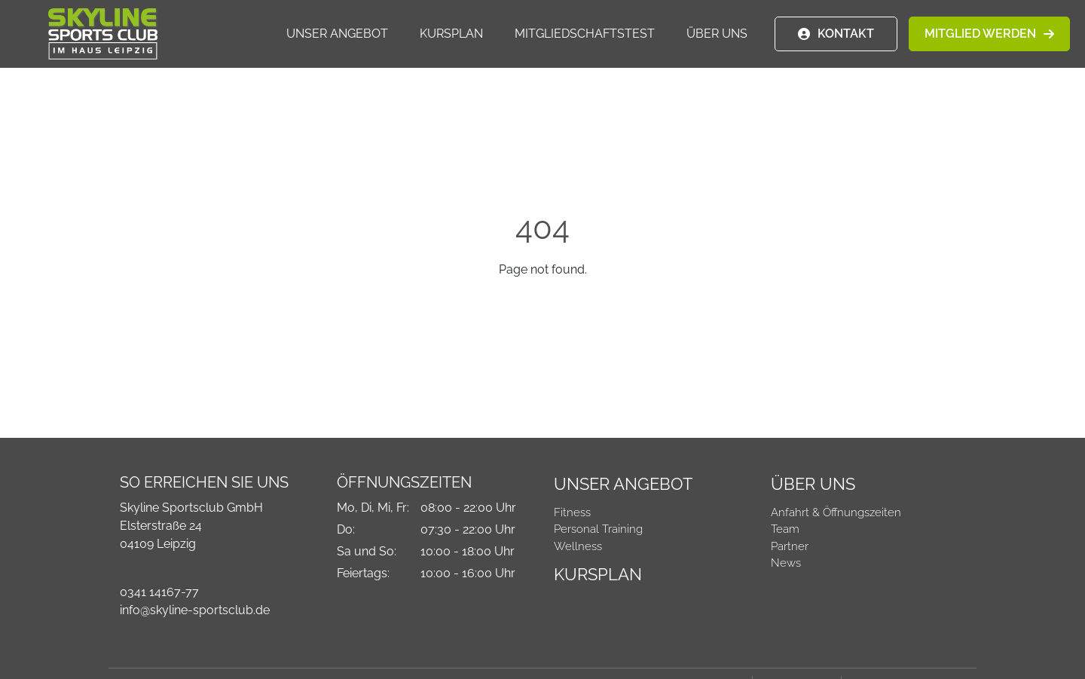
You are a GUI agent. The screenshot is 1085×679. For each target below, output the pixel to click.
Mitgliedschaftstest (585, 34)
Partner (789, 546)
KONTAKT (846, 34)
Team (785, 529)
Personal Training (598, 529)
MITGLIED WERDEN (980, 34)
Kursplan (451, 34)
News (786, 563)
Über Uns (716, 34)
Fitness (572, 512)
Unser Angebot (337, 34)
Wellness (578, 546)
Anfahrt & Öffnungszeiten (836, 512)
